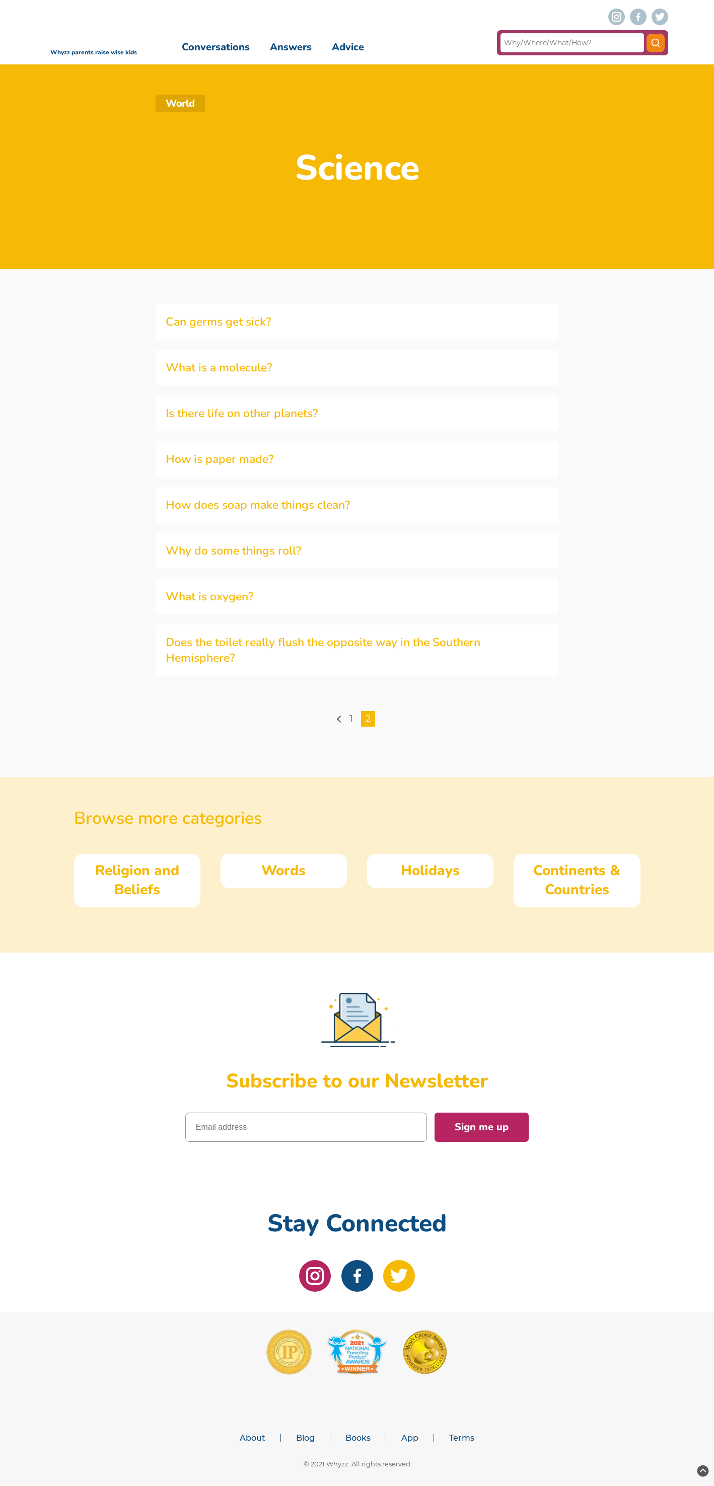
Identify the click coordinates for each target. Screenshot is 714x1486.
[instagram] (616, 17)
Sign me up (482, 1127)
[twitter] (660, 17)
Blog (305, 1438)
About (252, 1438)
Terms (461, 1438)
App (409, 1438)
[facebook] (638, 17)
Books (358, 1438)
